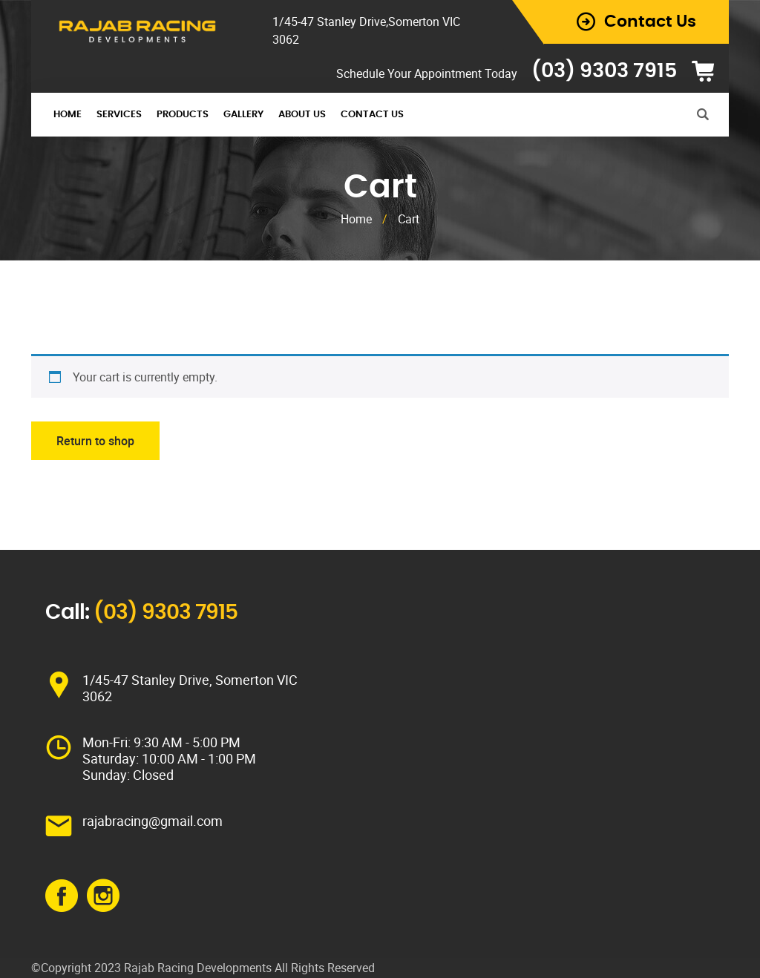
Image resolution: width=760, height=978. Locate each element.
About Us (302, 114)
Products (183, 114)
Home (67, 114)
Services (119, 114)
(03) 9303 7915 (604, 71)
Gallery (243, 114)
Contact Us (372, 114)
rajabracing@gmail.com (152, 821)
